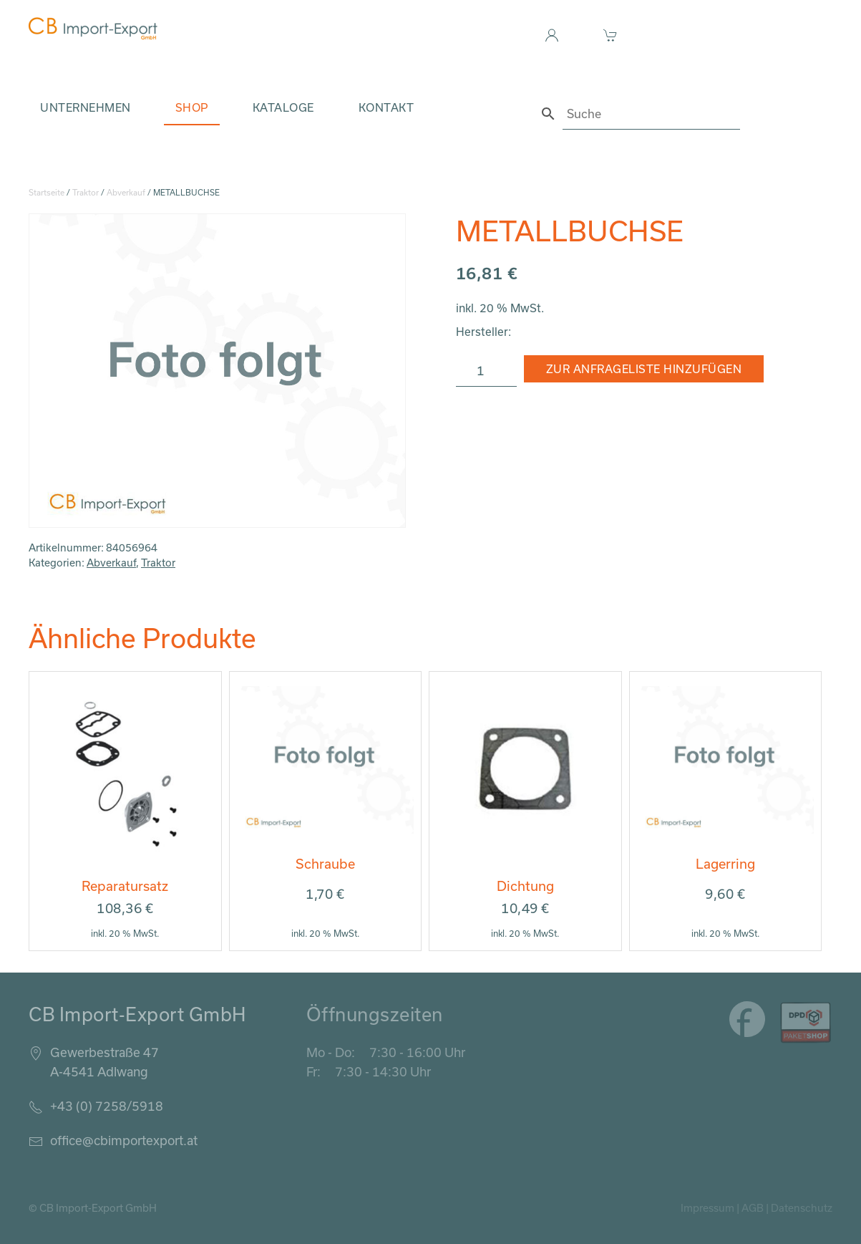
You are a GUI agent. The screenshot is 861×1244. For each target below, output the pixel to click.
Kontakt (386, 107)
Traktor (85, 192)
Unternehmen (85, 107)
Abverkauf (126, 192)
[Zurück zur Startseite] (93, 28)
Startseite (46, 192)
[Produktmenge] (486, 371)
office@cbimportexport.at (124, 1140)
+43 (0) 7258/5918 (106, 1106)
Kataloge (283, 107)
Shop (191, 107)
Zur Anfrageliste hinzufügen (644, 368)
